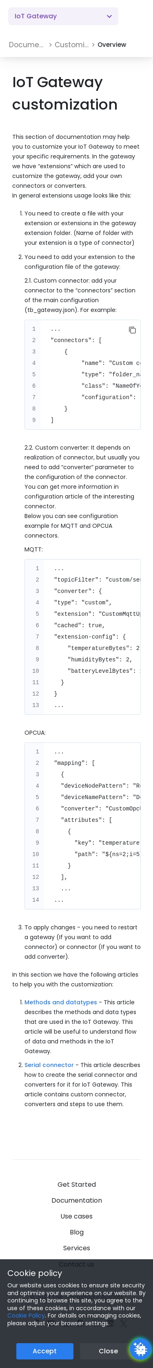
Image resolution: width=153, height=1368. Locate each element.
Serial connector (49, 1065)
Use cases (76, 1216)
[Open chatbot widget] (140, 1349)
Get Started (77, 1184)
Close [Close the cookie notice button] (108, 1351)
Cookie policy (34, 1273)
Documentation (76, 1200)
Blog (77, 1232)
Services (76, 1248)
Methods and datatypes (60, 1002)
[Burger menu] (136, 16)
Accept (45, 1351)
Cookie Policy (26, 1315)
